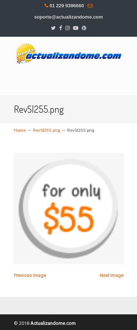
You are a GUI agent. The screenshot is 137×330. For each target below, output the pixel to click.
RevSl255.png (46, 130)
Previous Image (30, 275)
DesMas (68, 52)
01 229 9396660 (66, 5)
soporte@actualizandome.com (68, 17)
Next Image (111, 275)
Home (20, 130)
